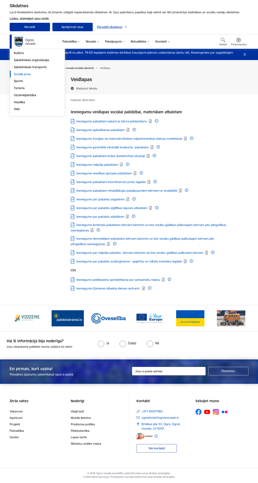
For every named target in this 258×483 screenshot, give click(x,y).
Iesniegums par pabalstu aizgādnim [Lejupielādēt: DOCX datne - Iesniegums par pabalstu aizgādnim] (100, 199)
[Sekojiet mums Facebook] (199, 412)
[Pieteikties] (228, 371)
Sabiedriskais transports (30, 122)
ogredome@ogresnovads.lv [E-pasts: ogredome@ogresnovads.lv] (160, 418)
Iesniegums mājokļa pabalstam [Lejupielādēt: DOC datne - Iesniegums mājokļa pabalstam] (97, 165)
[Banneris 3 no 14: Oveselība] (108, 318)
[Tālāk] (239, 318)
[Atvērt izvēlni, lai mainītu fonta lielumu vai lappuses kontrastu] (239, 42)
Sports (18, 136)
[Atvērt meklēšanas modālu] (223, 42)
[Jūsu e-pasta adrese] (169, 371)
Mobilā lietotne (81, 418)
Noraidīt (29, 27)
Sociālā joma (22, 129)
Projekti (15, 424)
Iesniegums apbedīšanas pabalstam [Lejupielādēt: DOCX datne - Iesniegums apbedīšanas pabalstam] (100, 130)
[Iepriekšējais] (19, 318)
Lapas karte (79, 437)
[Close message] (244, 54)
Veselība (19, 157)
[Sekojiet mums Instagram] (216, 412)
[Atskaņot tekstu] (86, 88)
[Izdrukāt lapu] (238, 78)
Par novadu (22, 80)
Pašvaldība (17, 431)
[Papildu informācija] (156, 121)
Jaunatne (20, 94)
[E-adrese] (144, 436)
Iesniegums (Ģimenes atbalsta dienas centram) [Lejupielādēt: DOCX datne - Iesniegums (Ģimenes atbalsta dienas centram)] (108, 288)
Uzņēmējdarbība (25, 150)
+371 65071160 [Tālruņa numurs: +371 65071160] (151, 411)
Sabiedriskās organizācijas (31, 115)
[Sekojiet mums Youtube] (207, 411)
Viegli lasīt (77, 411)
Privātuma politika (83, 424)
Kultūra (19, 108)
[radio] (103, 343)
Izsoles (14, 437)
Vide (17, 164)
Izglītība (19, 101)
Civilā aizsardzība (25, 86)
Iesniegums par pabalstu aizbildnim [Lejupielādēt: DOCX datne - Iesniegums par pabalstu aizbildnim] (100, 217)
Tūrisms (19, 143)
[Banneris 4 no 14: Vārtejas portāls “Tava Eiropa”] (149, 318)
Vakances (16, 411)
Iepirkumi (16, 418)
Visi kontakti (157, 448)
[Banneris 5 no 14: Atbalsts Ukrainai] (190, 318)
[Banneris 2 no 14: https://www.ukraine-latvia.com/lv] (68, 318)
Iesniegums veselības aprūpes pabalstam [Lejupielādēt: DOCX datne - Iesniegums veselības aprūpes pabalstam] (104, 173)
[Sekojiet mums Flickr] (225, 411)
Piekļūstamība (80, 431)
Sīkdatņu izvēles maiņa (86, 444)
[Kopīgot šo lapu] (238, 88)
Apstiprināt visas (72, 27)
